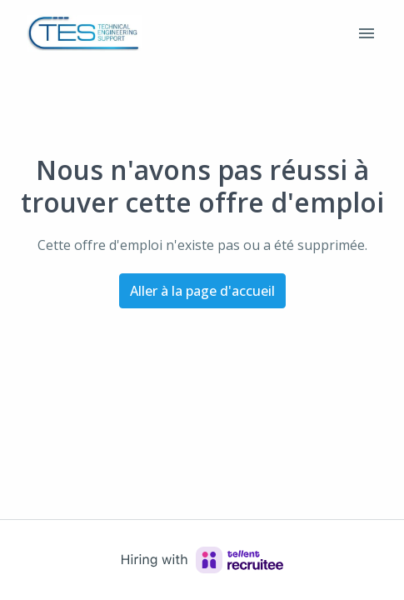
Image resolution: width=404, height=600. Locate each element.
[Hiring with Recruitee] (202, 560)
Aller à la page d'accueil (202, 291)
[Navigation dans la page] (366, 33)
